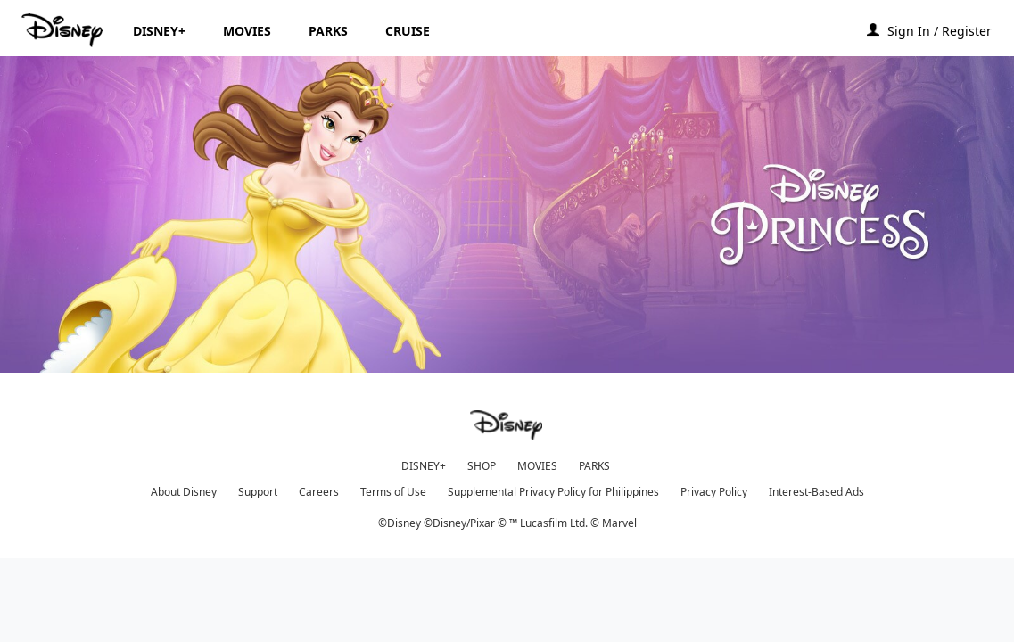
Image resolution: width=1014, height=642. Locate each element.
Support (257, 491)
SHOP (481, 465)
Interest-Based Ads (816, 491)
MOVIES (537, 465)
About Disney (184, 491)
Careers (319, 491)
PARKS (594, 465)
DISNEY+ (423, 465)
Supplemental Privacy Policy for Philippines (553, 491)
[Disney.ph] (63, 30)
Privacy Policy (713, 491)
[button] (948, 29)
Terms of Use (393, 491)
